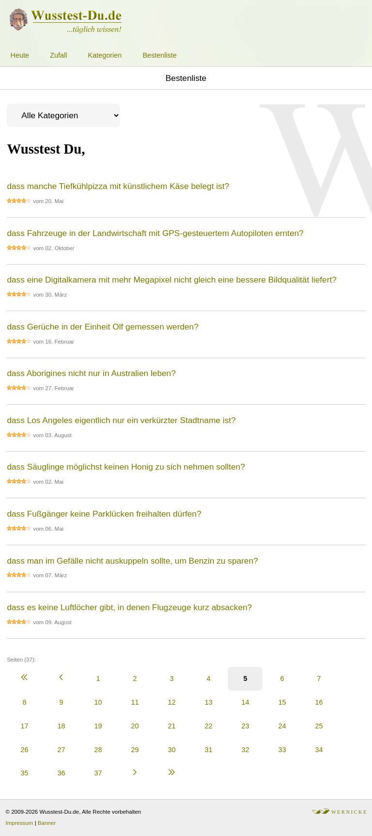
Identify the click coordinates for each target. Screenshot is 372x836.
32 (245, 750)
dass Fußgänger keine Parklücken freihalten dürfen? (104, 514)
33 (282, 750)
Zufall (58, 55)
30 (171, 750)
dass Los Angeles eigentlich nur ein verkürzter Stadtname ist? (121, 420)
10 (98, 702)
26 (24, 750)
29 (135, 750)
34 (319, 750)
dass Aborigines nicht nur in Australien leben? (91, 373)
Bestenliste (159, 55)
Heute (20, 55)
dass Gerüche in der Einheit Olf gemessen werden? (102, 326)
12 (171, 702)
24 (282, 726)
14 (245, 702)
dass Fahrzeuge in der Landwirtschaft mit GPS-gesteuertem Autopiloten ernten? (155, 233)
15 (282, 702)
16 (319, 702)
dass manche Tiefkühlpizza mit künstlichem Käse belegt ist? (118, 186)
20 (135, 726)
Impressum (19, 823)
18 (61, 726)
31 (208, 750)
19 (98, 726)
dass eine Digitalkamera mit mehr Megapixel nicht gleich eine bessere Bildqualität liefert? (171, 279)
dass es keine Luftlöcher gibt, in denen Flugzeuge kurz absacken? (129, 607)
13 (208, 702)
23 (245, 726)
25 (319, 726)
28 (98, 750)
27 (61, 750)
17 (24, 726)
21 (171, 726)
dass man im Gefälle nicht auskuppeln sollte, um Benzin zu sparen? (132, 561)
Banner (47, 823)
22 (208, 726)
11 (135, 702)
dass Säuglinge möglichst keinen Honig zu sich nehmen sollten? (126, 467)
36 (61, 773)
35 (24, 773)
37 (98, 773)
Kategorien (105, 55)
